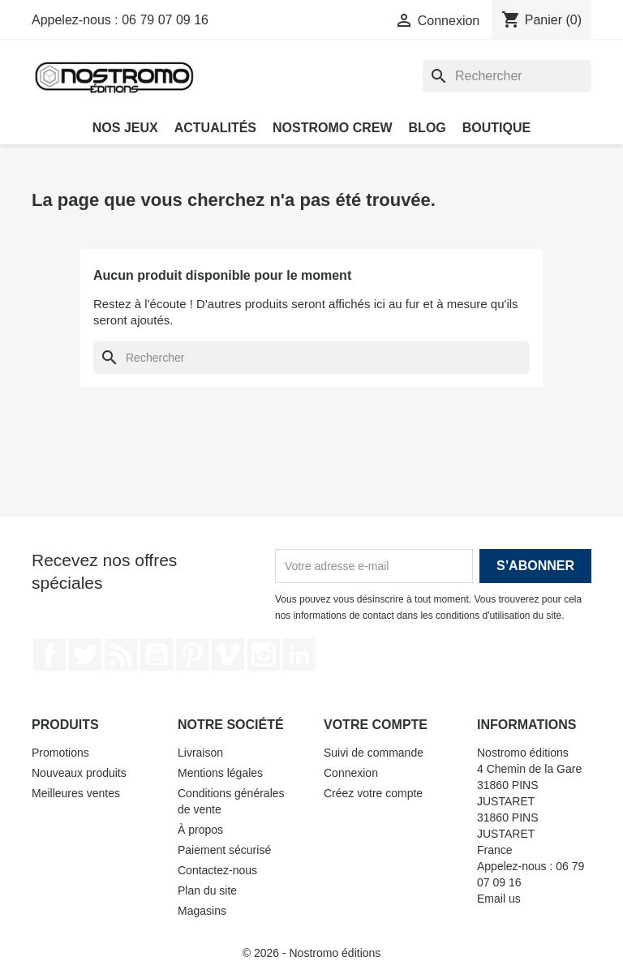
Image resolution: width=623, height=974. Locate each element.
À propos (200, 829)
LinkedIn (299, 654)
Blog (427, 128)
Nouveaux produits (79, 772)
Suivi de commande (373, 752)
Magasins (202, 910)
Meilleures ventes (76, 793)
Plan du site (207, 890)
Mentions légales (220, 772)
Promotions (60, 752)
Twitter (85, 654)
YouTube (156, 654)
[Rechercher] (507, 76)
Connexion (351, 772)
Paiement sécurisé (224, 849)
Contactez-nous (217, 870)
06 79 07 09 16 (165, 20)
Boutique (496, 128)
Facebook (49, 654)
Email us (499, 898)
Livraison (200, 752)
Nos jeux (125, 128)
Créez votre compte (373, 793)
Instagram (263, 654)
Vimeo (228, 654)
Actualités (215, 128)
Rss (121, 654)
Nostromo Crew (333, 128)
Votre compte (376, 725)
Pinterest (192, 654)
